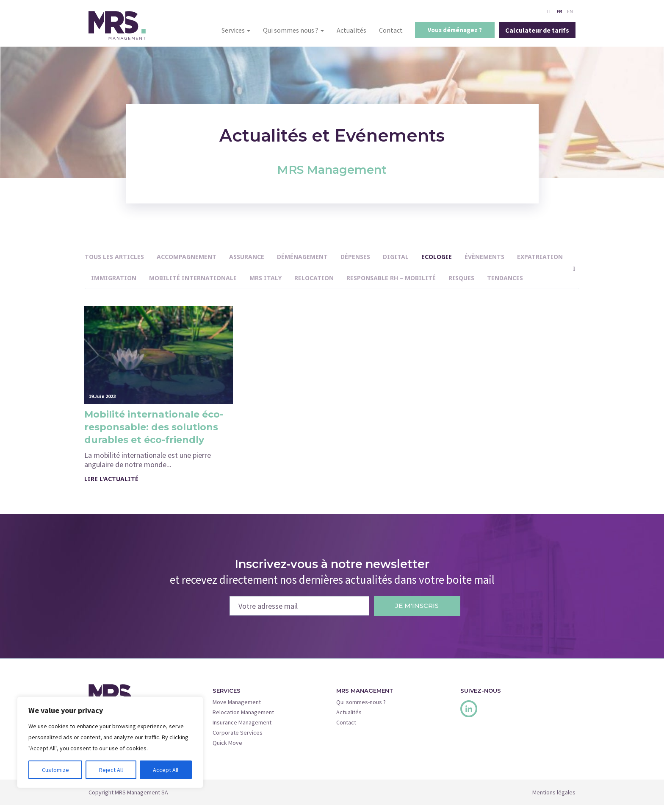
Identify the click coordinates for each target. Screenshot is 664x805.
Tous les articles (114, 257)
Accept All (165, 770)
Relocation (314, 278)
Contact (391, 30)
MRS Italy (265, 278)
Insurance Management (242, 722)
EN (570, 11)
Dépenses (355, 257)
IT (549, 11)
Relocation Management (243, 712)
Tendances (505, 278)
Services (235, 30)
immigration (113, 278)
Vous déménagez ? (455, 30)
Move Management (237, 702)
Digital (396, 257)
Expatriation (540, 257)
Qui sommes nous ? (293, 30)
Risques (461, 278)
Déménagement (302, 257)
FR (559, 11)
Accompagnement (186, 257)
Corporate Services (238, 732)
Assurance (246, 257)
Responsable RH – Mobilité (391, 278)
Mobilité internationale (193, 278)
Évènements (484, 257)
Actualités (351, 30)
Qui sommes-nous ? (361, 702)
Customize (55, 770)
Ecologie (436, 257)
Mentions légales (553, 792)
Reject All (111, 770)
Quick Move (227, 743)
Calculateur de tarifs (537, 30)
